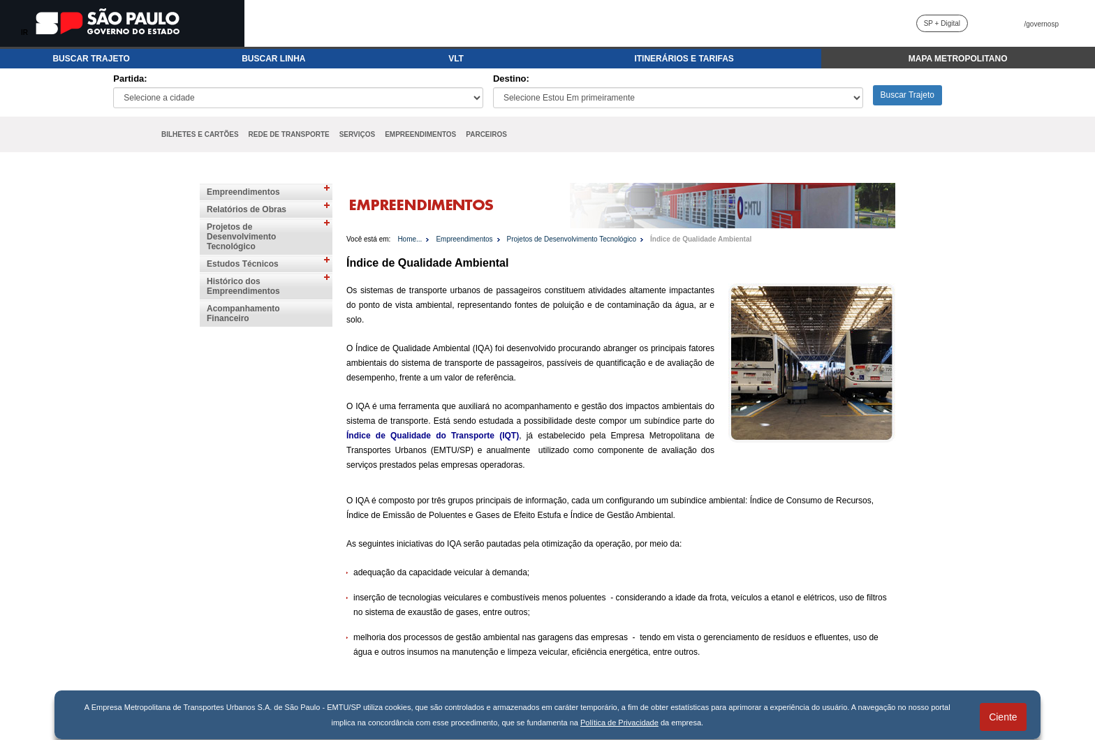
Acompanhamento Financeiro (243, 313)
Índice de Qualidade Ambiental (700, 239)
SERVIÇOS (357, 134)
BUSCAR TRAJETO (90, 59)
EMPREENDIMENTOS (420, 134)
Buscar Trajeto (907, 95)
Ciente (1003, 717)
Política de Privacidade (619, 722)
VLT (456, 59)
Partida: (130, 78)
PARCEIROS (486, 134)
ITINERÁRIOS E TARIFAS (683, 59)
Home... (409, 239)
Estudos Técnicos (243, 264)
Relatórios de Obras (246, 209)
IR (24, 32)
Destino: (511, 78)
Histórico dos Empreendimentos (243, 286)
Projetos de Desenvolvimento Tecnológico (241, 236)
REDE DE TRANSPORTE (289, 134)
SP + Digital (942, 23)
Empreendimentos (243, 192)
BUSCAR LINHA (273, 59)
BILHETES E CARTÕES (200, 134)
